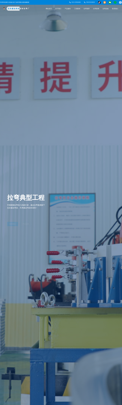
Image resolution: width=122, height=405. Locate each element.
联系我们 (115, 9)
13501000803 (89, 2)
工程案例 (77, 9)
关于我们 (58, 9)
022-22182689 (75, 2)
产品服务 (68, 9)
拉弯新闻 (96, 9)
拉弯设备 (106, 9)
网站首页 (49, 9)
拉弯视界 (87, 9)
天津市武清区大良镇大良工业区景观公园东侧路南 (14, 2)
